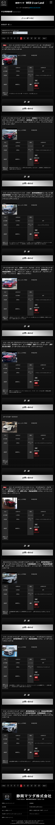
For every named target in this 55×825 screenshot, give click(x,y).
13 (38, 38)
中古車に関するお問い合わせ (35, 806)
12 (35, 38)
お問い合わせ (27, 109)
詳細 (27, 102)
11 (31, 38)
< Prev (3, 38)
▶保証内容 (34, 55)
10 (27, 38)
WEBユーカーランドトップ (8, 803)
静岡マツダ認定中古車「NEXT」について (38, 810)
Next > (44, 38)
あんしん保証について (7, 810)
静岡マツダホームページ (7, 817)
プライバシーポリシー (34, 813)
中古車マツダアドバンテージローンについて (12, 813)
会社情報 (4, 806)
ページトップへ (50, 790)
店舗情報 (31, 803)
